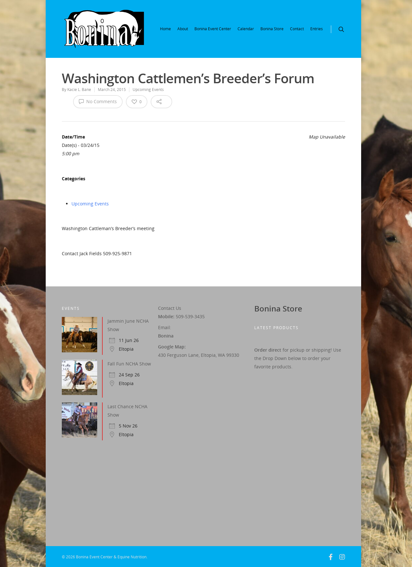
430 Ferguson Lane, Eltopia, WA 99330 (198, 355)
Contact (297, 29)
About (182, 29)
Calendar (246, 29)
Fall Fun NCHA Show (129, 364)
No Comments (98, 101)
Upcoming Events (148, 89)
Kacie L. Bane (79, 89)
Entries (316, 29)
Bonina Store (272, 29)
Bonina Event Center (212, 29)
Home (165, 29)
